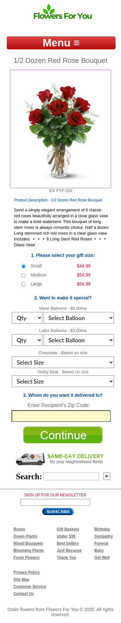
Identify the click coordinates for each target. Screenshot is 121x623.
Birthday (102, 529)
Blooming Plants (28, 550)
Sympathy (103, 536)
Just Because (69, 550)
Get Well (102, 557)
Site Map (21, 579)
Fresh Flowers (26, 557)
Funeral (101, 543)
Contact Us (23, 593)
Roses (19, 529)
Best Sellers (68, 543)
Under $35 (66, 536)
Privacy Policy (26, 572)
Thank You (66, 557)
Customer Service (29, 586)
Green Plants (25, 536)
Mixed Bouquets (28, 543)
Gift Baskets (68, 529)
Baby (99, 550)
